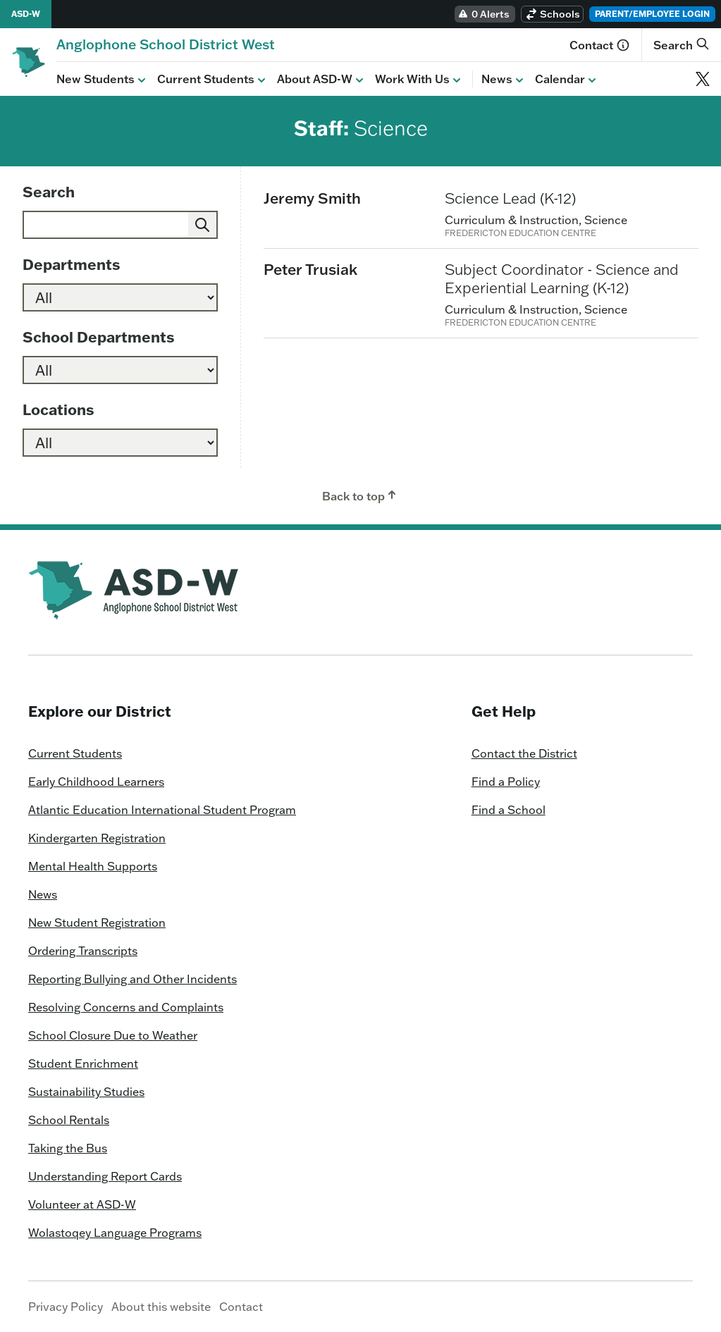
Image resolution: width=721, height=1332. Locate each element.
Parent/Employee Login (652, 13)
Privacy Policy (65, 1307)
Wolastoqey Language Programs (115, 1233)
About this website (161, 1307)
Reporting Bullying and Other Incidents (132, 979)
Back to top (360, 495)
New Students (102, 79)
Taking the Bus (67, 1148)
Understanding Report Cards (105, 1176)
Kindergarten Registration (97, 838)
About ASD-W (321, 79)
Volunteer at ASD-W (82, 1204)
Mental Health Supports (92, 866)
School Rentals (68, 1120)
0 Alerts (483, 14)
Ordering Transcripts (82, 951)
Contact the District (524, 753)
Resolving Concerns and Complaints (125, 1007)
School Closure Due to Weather (112, 1035)
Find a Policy (506, 782)
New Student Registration (97, 922)
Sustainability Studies (86, 1092)
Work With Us (419, 79)
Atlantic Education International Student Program (162, 810)
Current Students (213, 79)
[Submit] (202, 225)
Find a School (509, 810)
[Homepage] (165, 44)
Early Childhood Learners (96, 782)
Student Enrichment (83, 1063)
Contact (599, 45)
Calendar (567, 79)
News (503, 79)
